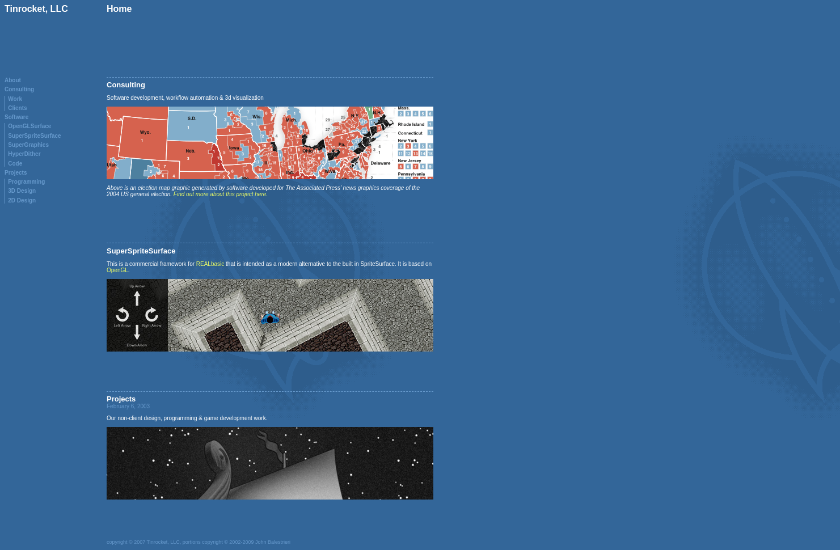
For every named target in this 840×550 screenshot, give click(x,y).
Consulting (19, 89)
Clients (17, 108)
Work (15, 99)
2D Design (22, 200)
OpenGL (117, 270)
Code (15, 163)
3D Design (22, 191)
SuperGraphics (28, 145)
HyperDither (24, 154)
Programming (26, 182)
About (13, 80)
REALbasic (210, 264)
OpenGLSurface (29, 126)
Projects (16, 173)
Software (16, 117)
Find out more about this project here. (221, 194)
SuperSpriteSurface (34, 136)
